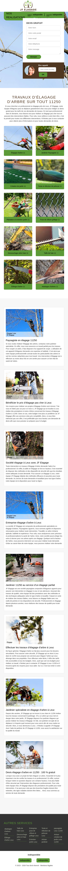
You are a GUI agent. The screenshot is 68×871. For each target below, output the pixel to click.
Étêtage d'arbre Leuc (9, 839)
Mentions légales (46, 865)
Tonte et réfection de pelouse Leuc (46, 832)
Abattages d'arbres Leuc (8, 831)
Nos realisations (15, 15)
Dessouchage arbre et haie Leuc (21, 837)
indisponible (38, 15)
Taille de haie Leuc (20, 829)
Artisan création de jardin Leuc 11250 (58, 838)
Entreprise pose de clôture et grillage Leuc (34, 832)
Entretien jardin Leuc (33, 840)
